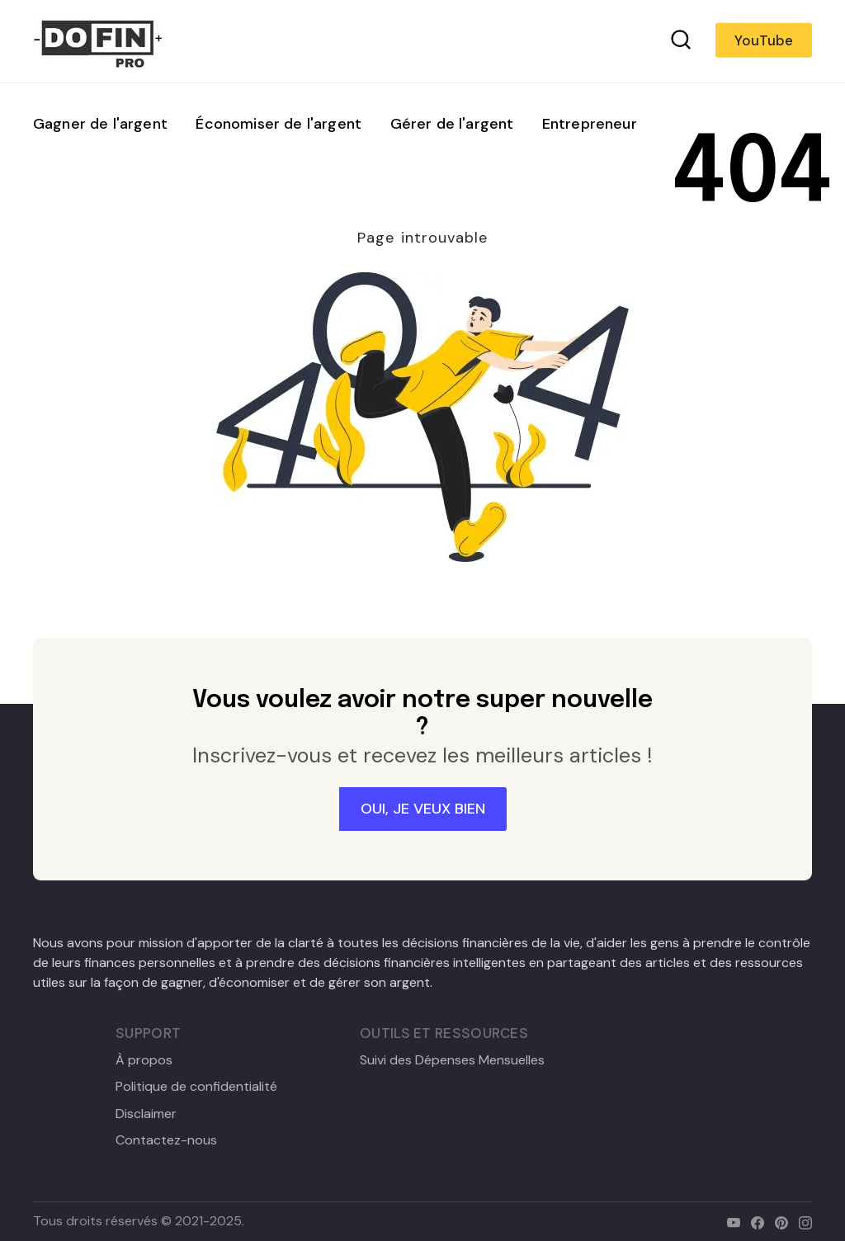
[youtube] (730, 1220)
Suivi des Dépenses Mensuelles (452, 1060)
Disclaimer (146, 1114)
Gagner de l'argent (100, 124)
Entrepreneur (589, 124)
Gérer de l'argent (452, 124)
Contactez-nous (166, 1140)
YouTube (763, 40)
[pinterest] (777, 1220)
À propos (144, 1060)
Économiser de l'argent (278, 124)
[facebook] (754, 1220)
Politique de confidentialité (196, 1086)
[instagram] (801, 1220)
